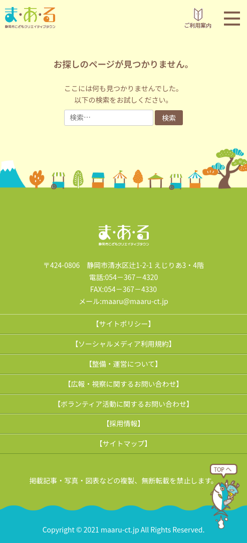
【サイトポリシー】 (123, 324)
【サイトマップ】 (124, 443)
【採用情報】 (124, 423)
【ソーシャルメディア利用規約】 (123, 344)
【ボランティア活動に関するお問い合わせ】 (123, 404)
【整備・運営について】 (123, 364)
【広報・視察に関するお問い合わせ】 (123, 384)
